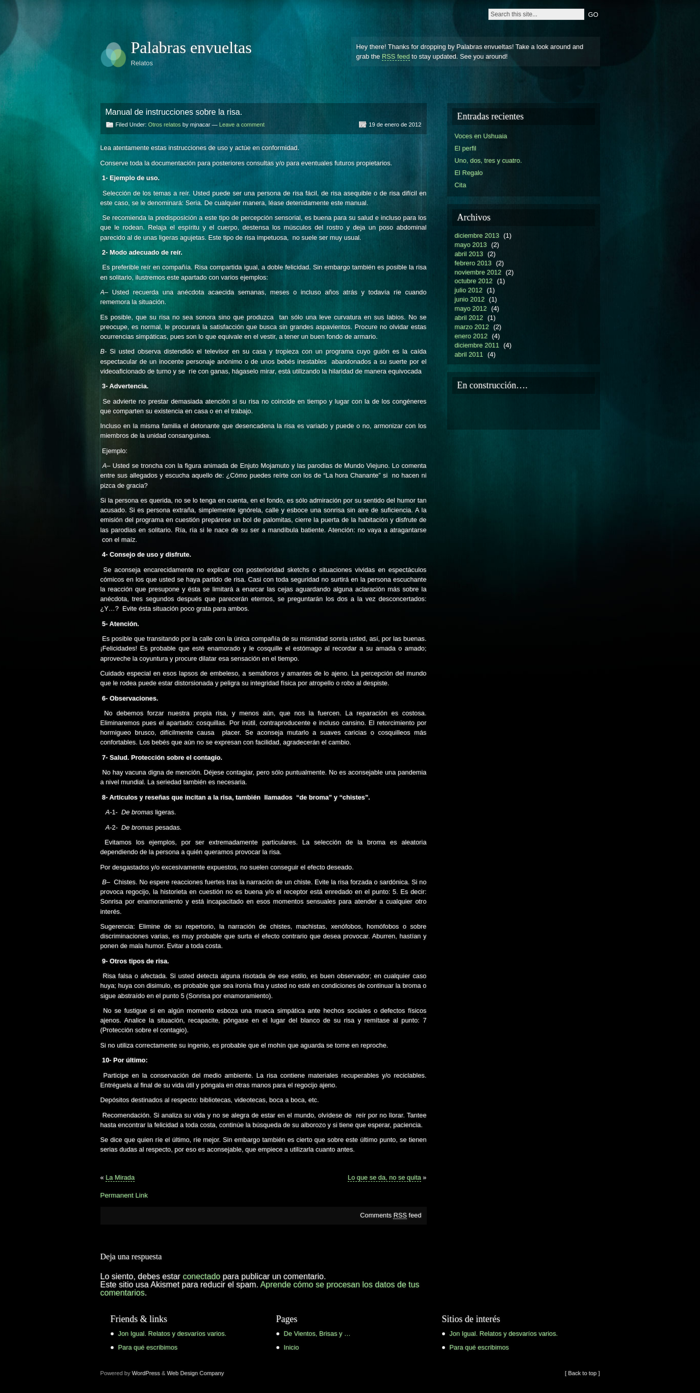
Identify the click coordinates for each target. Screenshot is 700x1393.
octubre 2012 (474, 281)
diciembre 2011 (477, 345)
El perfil (466, 148)
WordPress (146, 1373)
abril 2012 (469, 317)
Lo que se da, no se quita (384, 1177)
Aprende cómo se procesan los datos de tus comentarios (260, 1288)
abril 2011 (469, 354)
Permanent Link (124, 1195)
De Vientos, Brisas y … (317, 1333)
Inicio (291, 1347)
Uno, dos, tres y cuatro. (488, 160)
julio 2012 (469, 290)
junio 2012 (470, 299)
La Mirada (120, 1177)
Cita (460, 185)
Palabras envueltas (191, 47)
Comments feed (390, 1215)
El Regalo (469, 173)
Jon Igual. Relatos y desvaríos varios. (172, 1333)
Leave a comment (242, 124)
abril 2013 (469, 254)
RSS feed (396, 56)
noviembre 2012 (478, 272)
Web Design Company (195, 1373)
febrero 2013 (473, 263)
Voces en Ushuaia (481, 136)
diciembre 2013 (477, 235)
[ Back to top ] (582, 1373)
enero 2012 (471, 336)
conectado (201, 1276)
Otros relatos (164, 124)
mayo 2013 (471, 244)
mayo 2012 (471, 308)
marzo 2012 (472, 327)
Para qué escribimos (148, 1347)
